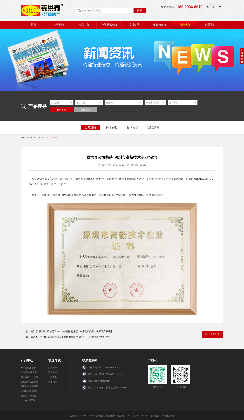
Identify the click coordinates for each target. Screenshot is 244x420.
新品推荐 (153, 127)
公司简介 (52, 367)
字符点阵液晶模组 (29, 386)
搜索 (139, 10)
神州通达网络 (167, 415)
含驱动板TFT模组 (29, 377)
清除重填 (85, 110)
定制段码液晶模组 (29, 391)
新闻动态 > (46, 137)
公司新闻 (90, 127)
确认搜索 (61, 110)
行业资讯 (111, 127)
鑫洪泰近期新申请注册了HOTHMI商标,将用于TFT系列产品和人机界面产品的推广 (73, 331)
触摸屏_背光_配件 (30, 395)
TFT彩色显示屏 (28, 367)
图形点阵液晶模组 (29, 381)
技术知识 (132, 127)
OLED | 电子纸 (28, 400)
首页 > (37, 137)
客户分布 (52, 372)
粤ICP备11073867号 (138, 415)
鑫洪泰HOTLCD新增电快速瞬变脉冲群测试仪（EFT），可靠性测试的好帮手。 (72, 337)
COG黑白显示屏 (29, 372)
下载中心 (52, 377)
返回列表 (215, 334)
